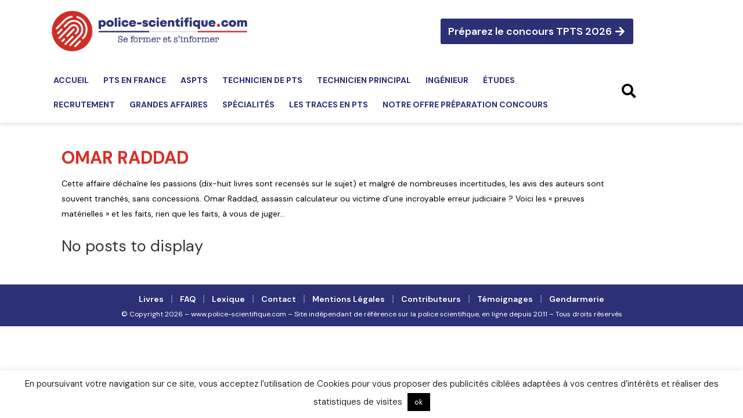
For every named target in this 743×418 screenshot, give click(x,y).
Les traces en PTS (328, 104)
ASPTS (194, 80)
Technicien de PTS (262, 80)
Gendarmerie (576, 299)
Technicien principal (364, 80)
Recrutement (84, 104)
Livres (151, 299)
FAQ (188, 299)
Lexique (228, 299)
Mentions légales (348, 299)
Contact (278, 299)
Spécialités (248, 104)
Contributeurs (431, 299)
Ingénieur (446, 80)
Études (499, 80)
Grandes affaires (168, 104)
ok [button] (418, 402)
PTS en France (134, 80)
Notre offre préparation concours (465, 104)
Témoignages (505, 299)
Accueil (71, 80)
